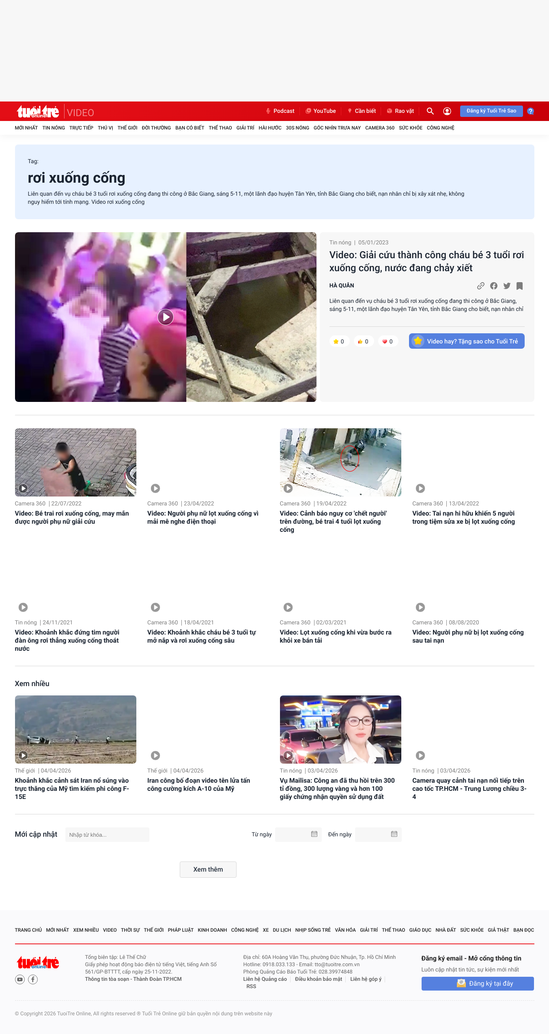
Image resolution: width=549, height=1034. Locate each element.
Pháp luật (181, 930)
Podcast (280, 111)
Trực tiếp (81, 128)
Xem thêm (208, 869)
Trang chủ (28, 930)
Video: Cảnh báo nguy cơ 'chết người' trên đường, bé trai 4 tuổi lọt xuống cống (333, 521)
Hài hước (270, 128)
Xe (266, 930)
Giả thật (498, 930)
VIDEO (81, 113)
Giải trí (245, 128)
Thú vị (105, 128)
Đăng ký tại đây (491, 983)
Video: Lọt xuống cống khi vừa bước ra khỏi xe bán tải (336, 636)
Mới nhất (26, 128)
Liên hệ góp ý (366, 979)
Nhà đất (445, 930)
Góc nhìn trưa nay (337, 128)
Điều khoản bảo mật (318, 979)
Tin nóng (53, 128)
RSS (251, 987)
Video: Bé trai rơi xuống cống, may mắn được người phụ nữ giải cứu (72, 517)
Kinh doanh (212, 930)
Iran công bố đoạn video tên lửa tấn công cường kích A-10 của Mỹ (198, 784)
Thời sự (130, 930)
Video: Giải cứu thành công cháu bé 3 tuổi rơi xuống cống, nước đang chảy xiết (426, 261)
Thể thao (220, 128)
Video (110, 930)
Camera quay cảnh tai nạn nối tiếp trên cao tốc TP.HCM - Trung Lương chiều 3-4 (469, 789)
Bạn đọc (523, 930)
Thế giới (128, 128)
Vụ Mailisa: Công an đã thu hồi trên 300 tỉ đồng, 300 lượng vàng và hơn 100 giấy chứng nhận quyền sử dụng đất (337, 789)
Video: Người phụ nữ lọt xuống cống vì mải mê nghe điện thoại (202, 517)
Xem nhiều (32, 684)
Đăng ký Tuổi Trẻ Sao (491, 111)
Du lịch (282, 930)
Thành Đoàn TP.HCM (157, 979)
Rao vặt (400, 111)
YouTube (320, 111)
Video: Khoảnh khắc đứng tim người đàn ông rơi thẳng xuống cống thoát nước (67, 640)
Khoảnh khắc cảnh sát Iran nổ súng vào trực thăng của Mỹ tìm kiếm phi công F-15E (72, 789)
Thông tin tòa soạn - (109, 979)
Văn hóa (345, 930)
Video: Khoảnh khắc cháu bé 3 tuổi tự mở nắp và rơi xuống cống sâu (201, 636)
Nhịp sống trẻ (313, 930)
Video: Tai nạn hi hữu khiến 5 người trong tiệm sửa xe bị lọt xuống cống (463, 517)
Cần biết (361, 111)
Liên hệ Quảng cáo (265, 979)
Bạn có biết (189, 128)
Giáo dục (420, 930)
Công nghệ (440, 128)
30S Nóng (297, 128)
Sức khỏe (410, 128)
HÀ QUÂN (341, 286)
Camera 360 (379, 128)
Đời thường (156, 128)
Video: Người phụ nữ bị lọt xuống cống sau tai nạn (468, 636)
